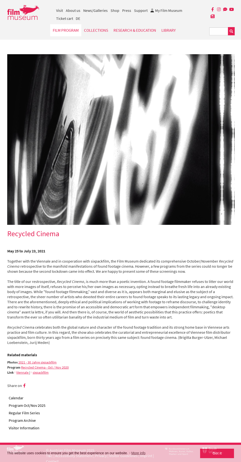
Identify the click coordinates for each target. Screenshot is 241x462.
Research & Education (134, 30)
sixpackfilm (41, 373)
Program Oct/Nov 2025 (27, 405)
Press (126, 10)
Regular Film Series (24, 412)
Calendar (16, 397)
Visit (59, 10)
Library (168, 30)
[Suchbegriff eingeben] (218, 31)
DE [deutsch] (78, 18)
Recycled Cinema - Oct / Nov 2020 (45, 367)
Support (141, 10)
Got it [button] (217, 453)
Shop (115, 10)
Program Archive (22, 420)
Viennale (22, 373)
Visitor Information (24, 427)
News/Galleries (95, 10)
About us (73, 10)
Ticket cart (64, 18)
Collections (96, 30)
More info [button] (138, 453)
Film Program (66, 30)
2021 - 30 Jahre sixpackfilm (37, 362)
